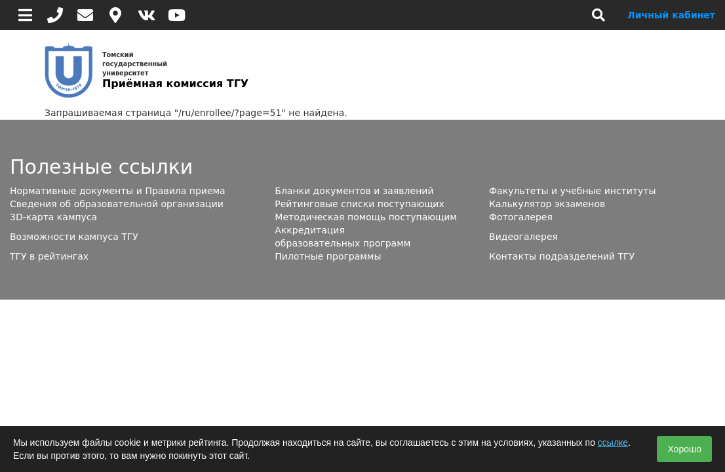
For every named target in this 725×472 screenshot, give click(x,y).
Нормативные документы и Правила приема (117, 191)
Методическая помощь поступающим (366, 217)
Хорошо (684, 449)
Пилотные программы (328, 256)
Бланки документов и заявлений (354, 191)
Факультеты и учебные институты (572, 191)
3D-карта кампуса (53, 217)
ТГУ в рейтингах (49, 256)
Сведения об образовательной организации (117, 204)
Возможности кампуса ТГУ (74, 236)
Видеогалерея (523, 236)
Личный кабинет (671, 15)
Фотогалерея (521, 217)
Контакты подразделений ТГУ (562, 256)
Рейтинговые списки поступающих (359, 204)
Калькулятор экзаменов (547, 204)
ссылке (613, 442)
